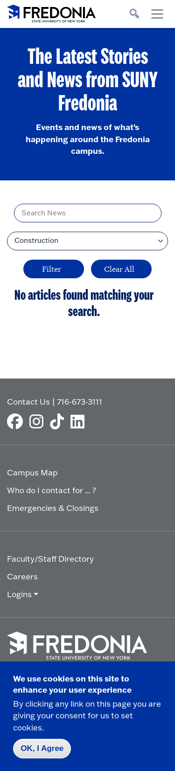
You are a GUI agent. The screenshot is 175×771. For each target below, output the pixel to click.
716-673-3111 (79, 401)
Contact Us (28, 401)
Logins (19, 594)
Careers (22, 576)
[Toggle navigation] (157, 14)
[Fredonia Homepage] (51, 11)
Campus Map (32, 472)
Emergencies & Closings (52, 508)
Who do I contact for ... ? (51, 490)
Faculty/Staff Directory (50, 559)
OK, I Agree (42, 748)
